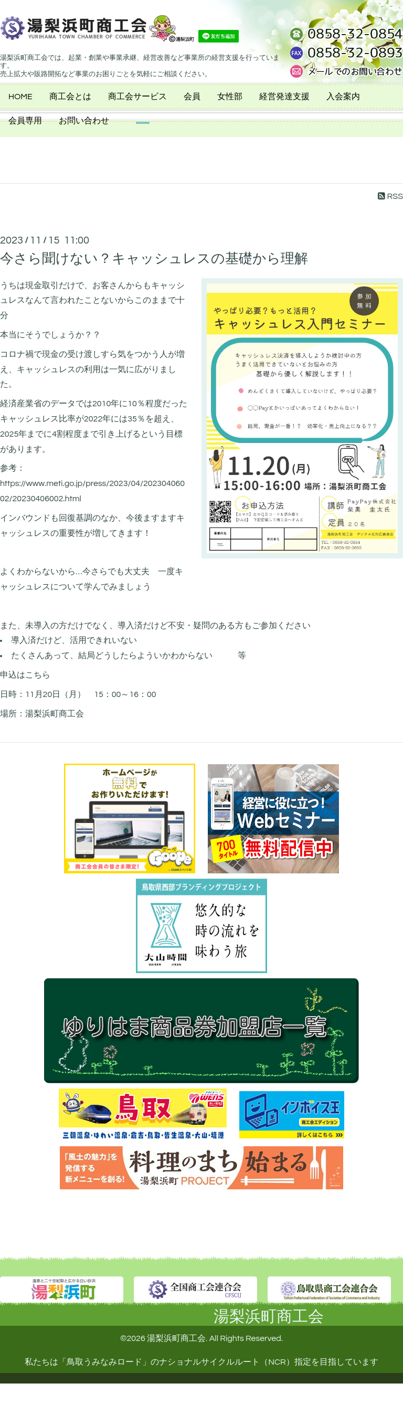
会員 (192, 96)
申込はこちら (25, 675)
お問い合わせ (84, 121)
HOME (20, 96)
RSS (390, 196)
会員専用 (25, 121)
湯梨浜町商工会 (269, 1316)
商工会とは (70, 96)
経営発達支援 (284, 96)
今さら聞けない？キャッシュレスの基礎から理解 (154, 259)
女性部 (229, 96)
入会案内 (343, 96)
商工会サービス (137, 96)
